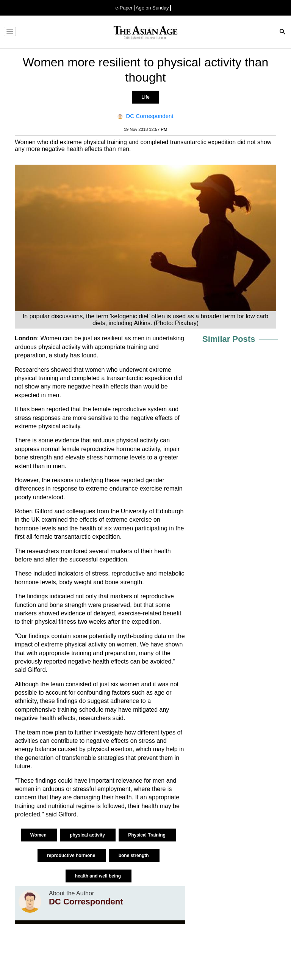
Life (145, 97)
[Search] (282, 32)
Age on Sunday (152, 8)
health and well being (98, 876)
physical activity (88, 835)
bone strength (134, 855)
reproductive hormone (72, 855)
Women (39, 835)
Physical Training (147, 835)
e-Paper (124, 8)
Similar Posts (228, 339)
